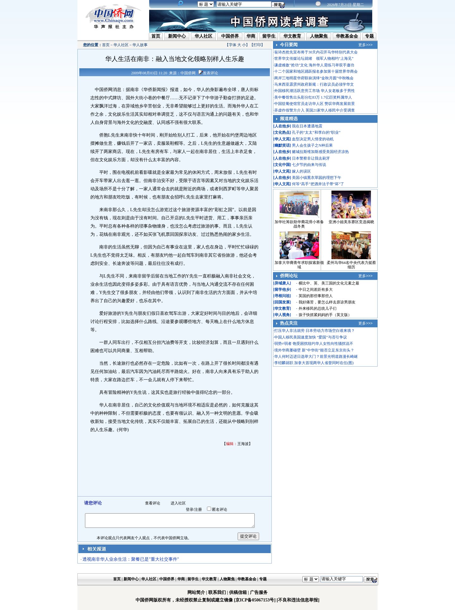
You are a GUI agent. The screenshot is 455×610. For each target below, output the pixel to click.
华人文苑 (282, 139)
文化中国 (282, 164)
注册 (198, 509)
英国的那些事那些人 (316, 296)
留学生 (269, 36)
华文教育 (292, 36)
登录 (189, 509)
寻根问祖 (282, 296)
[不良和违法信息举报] (298, 600)
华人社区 (203, 36)
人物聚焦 (319, 36)
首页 (155, 36)
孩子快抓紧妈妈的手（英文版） (325, 315)
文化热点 (282, 132)
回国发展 (282, 302)
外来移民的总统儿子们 (318, 308)
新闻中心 (177, 36)
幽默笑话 (282, 145)
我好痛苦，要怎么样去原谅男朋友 (327, 302)
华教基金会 (347, 36)
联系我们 (217, 592)
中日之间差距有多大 (316, 289)
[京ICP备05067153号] (255, 600)
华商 (250, 36)
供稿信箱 (238, 592)
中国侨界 (230, 36)
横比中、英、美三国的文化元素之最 (329, 283)
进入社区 (178, 503)
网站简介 (196, 592)
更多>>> (365, 45)
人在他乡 (282, 126)
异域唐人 (282, 283)
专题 (369, 36)
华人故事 (140, 45)
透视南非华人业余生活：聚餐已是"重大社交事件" (130, 559)
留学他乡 (282, 289)
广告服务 (259, 592)
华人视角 (282, 315)
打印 (257, 45)
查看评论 (152, 503)
